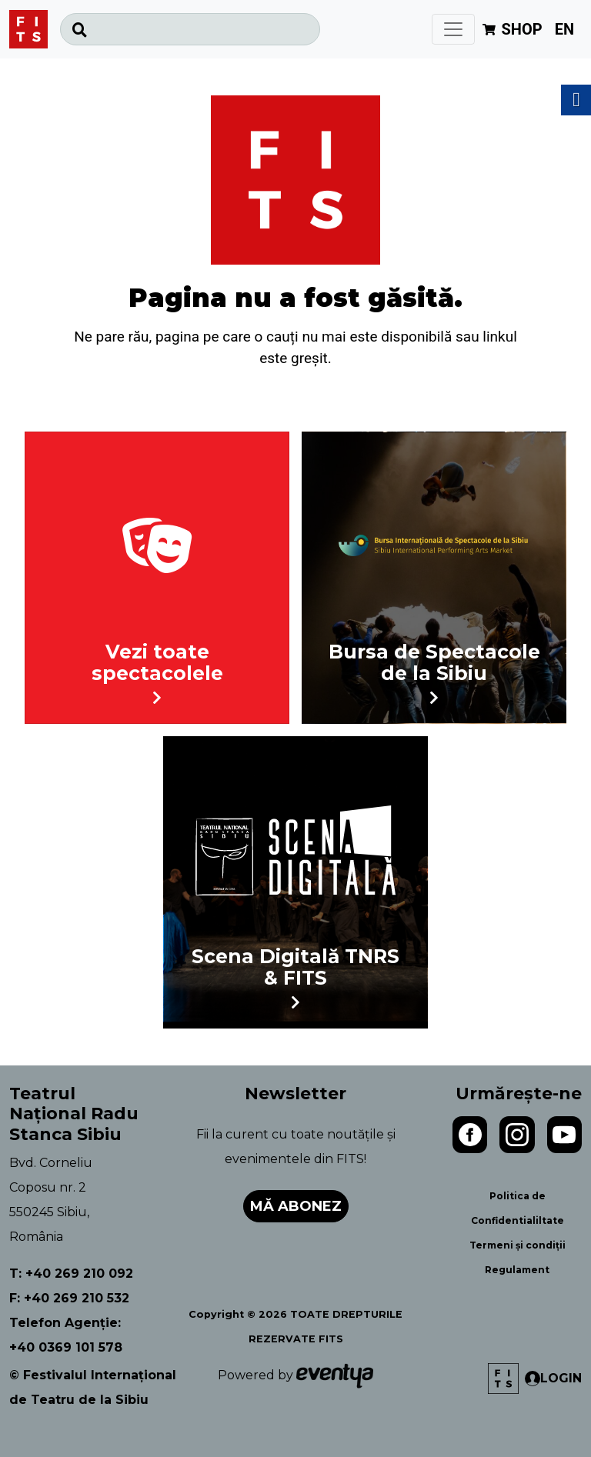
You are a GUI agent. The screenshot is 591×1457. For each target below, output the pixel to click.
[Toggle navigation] (453, 29)
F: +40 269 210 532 (69, 1298)
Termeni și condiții (517, 1245)
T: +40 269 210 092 (71, 1273)
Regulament (517, 1269)
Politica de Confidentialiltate (517, 1208)
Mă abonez (296, 1206)
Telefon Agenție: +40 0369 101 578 (65, 1335)
